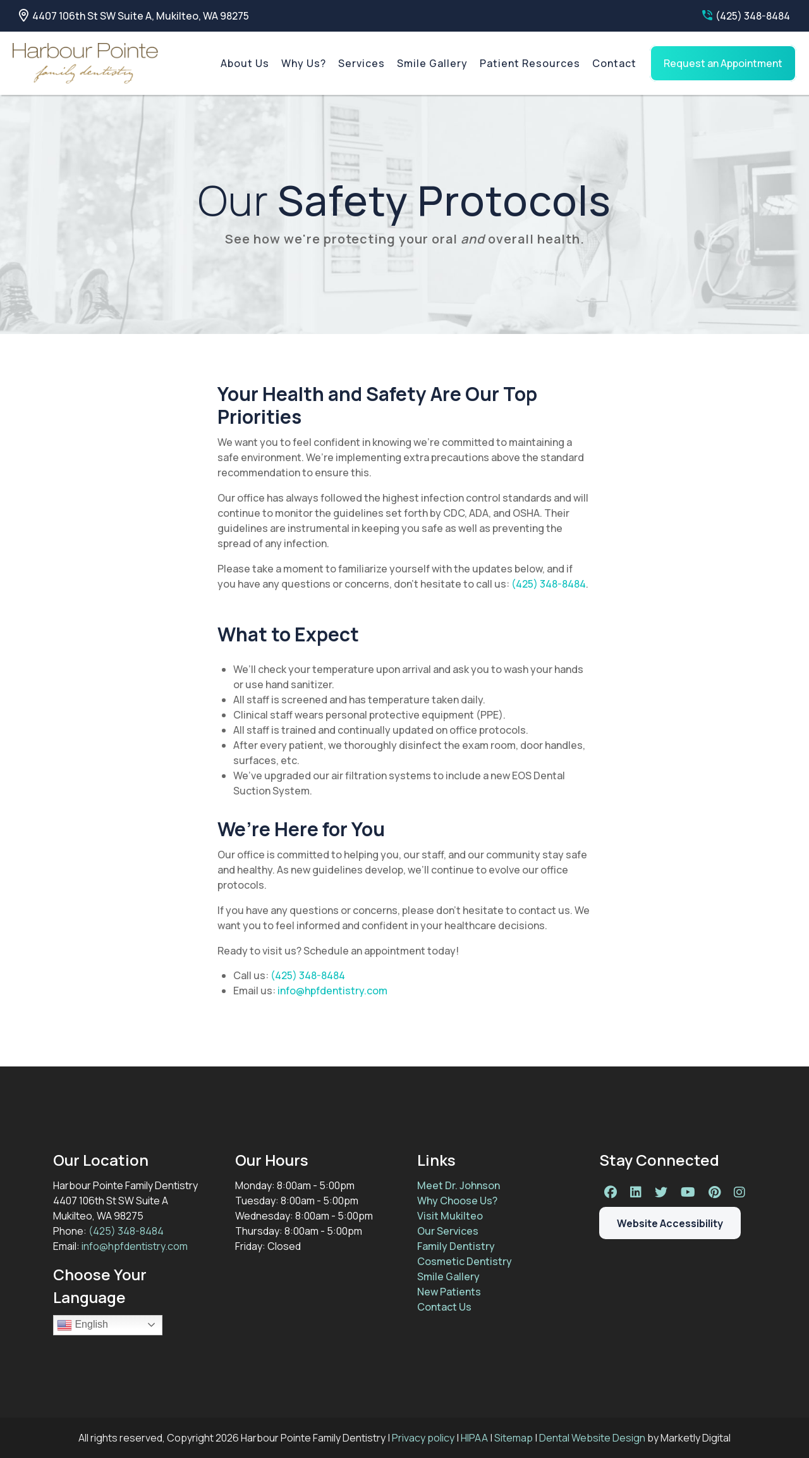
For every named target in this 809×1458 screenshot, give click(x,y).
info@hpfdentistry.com (332, 991)
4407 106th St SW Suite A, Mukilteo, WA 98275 (134, 16)
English (82, 1325)
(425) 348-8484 (746, 16)
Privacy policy (423, 1438)
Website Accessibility (670, 1226)
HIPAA (474, 1438)
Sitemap (513, 1438)
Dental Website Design (592, 1438)
